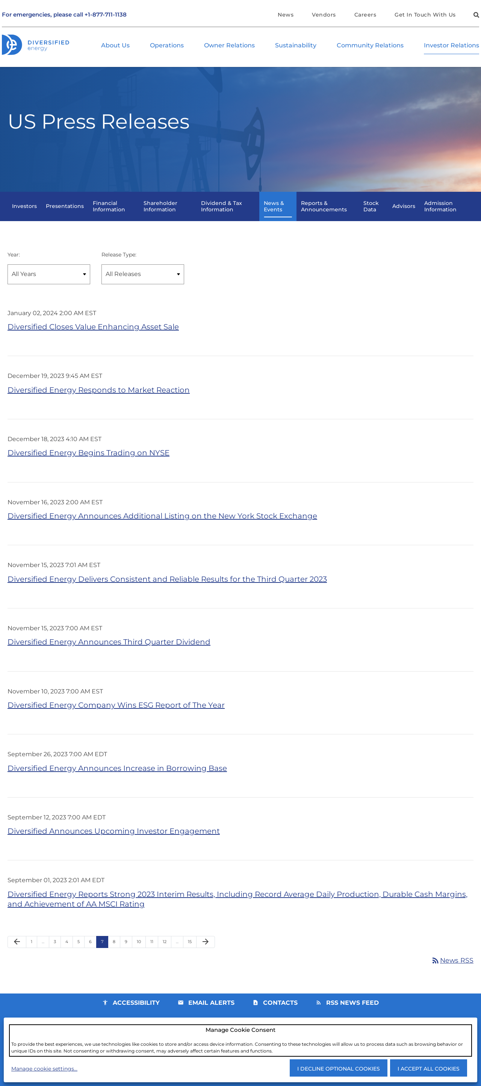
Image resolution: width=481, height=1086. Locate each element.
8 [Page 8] (116, 955)
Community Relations (370, 45)
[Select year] (49, 281)
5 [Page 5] (81, 955)
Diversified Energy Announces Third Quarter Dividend (109, 651)
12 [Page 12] (166, 955)
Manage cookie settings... (44, 1068)
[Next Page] (205, 954)
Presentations (65, 212)
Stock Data (371, 212)
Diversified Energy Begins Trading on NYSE (88, 461)
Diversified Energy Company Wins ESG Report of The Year (116, 715)
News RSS (451, 973)
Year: (14, 261)
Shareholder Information (160, 212)
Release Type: (118, 261)
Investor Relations (451, 45)
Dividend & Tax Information (221, 212)
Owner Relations (229, 45)
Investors (24, 212)
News (285, 14)
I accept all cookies (429, 1068)
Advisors (403, 212)
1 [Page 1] (33, 955)
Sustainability (295, 45)
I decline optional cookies (338, 1068)
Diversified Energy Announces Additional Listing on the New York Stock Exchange (162, 524)
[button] (475, 16)
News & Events (274, 212)
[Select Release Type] (142, 281)
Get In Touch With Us (425, 14)
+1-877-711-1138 (106, 14)
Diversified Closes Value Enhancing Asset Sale (93, 333)
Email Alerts (211, 1015)
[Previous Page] (17, 954)
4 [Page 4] (69, 955)
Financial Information (109, 212)
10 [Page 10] (141, 955)
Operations (167, 45)
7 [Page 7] (104, 955)
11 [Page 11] (154, 955)
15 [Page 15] (192, 955)
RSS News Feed (352, 1015)
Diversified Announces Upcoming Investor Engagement (114, 842)
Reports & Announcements (324, 212)
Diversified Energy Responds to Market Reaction (99, 397)
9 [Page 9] (128, 955)
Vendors (324, 14)
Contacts (280, 1015)
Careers (365, 14)
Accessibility (136, 1015)
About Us (115, 45)
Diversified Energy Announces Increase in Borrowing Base (117, 778)
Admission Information (440, 212)
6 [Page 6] (93, 955)
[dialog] (240, 1040)
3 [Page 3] (57, 955)
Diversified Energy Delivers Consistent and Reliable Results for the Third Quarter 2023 (167, 588)
